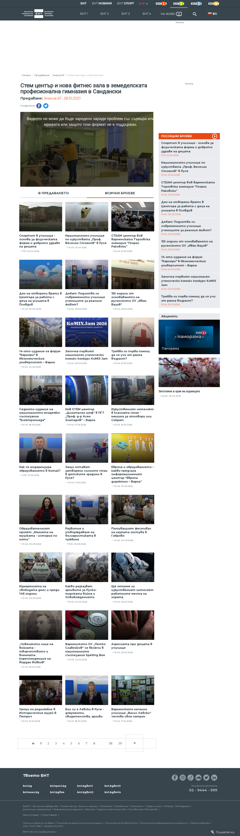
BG (215, 13)
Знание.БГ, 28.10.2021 (62, 98)
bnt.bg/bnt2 (85, 792)
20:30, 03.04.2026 (171, 396)
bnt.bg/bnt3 (113, 785)
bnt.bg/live (57, 792)
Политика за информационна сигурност (164, 823)
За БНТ (26, 806)
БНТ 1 (84, 13)
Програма (106, 806)
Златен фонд (68, 806)
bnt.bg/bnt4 (113, 792)
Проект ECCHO (53, 826)
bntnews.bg (31, 792)
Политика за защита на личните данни (80, 823)
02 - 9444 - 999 (203, 790)
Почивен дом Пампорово (143, 809)
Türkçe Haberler (49, 815)
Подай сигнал (154, 806)
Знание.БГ (59, 75)
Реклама (180, 22)
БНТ (84, 3)
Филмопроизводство (45, 806)
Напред (168, 806)
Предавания (41, 75)
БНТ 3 (125, 13)
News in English (31, 815)
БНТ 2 (104, 13)
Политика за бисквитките (121, 823)
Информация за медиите (68, 809)
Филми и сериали (88, 806)
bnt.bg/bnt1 (85, 785)
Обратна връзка (200, 823)
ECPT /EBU (36, 826)
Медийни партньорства (111, 809)
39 (120, 743)
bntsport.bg (58, 785)
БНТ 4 (146, 13)
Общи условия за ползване (38, 823)
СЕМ (25, 826)
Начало (26, 75)
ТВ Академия (182, 806)
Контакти (137, 806)
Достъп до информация (37, 809)
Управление (121, 806)
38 (110, 743)
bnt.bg (27, 785)
